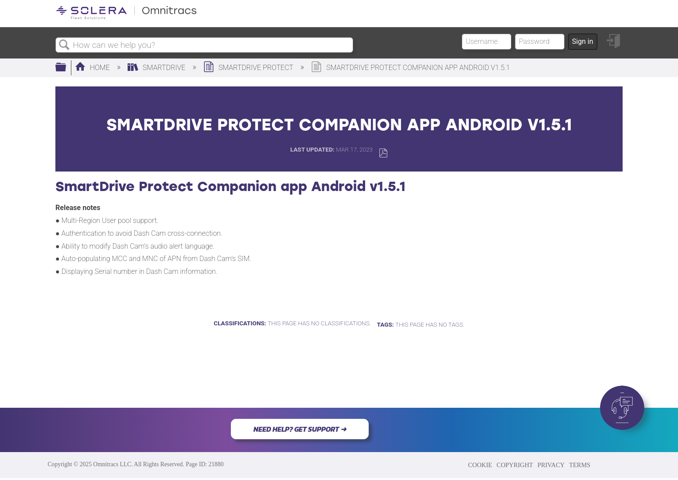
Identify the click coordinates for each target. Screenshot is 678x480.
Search (64, 45)
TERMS (579, 464)
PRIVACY (551, 464)
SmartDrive (157, 67)
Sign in (582, 41)
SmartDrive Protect (249, 67)
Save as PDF (383, 153)
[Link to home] (126, 17)
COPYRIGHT (515, 464)
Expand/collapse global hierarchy (66, 68)
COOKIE (480, 464)
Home (93, 67)
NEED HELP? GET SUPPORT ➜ (299, 429)
